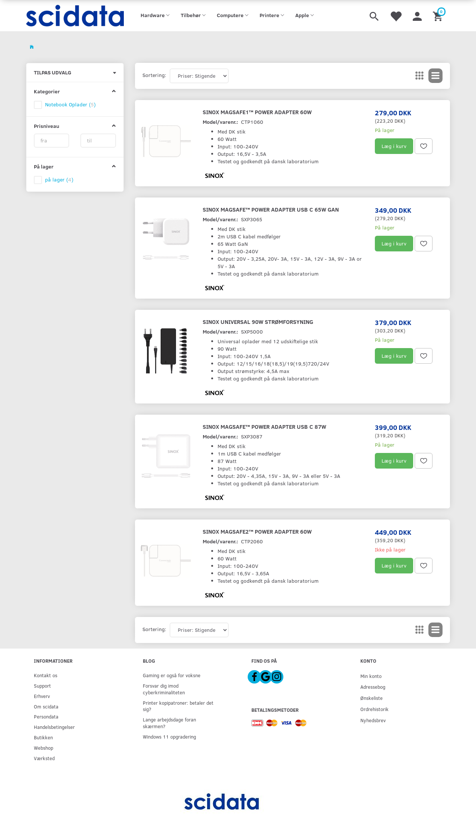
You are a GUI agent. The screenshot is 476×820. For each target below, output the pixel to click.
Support (42, 685)
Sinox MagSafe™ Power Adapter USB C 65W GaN (271, 209)
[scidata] (75, 15)
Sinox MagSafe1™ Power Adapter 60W (257, 112)
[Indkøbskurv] (438, 15)
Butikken (43, 737)
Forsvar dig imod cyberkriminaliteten (164, 688)
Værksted (44, 758)
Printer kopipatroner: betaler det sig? (178, 706)
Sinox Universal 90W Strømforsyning (258, 321)
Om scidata (46, 706)
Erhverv (42, 696)
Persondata (46, 716)
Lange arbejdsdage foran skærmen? (169, 722)
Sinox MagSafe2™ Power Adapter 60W (257, 531)
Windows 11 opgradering (169, 736)
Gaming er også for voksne (171, 675)
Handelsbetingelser (54, 727)
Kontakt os (45, 675)
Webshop (43, 748)
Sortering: (154, 74)
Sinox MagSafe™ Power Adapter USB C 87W (264, 426)
